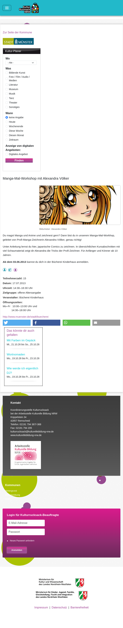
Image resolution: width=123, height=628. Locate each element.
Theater (13, 102)
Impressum (41, 607)
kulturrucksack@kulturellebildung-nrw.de (32, 431)
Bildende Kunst (17, 72)
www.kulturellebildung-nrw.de (26, 435)
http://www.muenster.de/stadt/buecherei (26, 316)
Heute (12, 121)
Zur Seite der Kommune (17, 32)
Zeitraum (13, 139)
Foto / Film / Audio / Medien (19, 78)
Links (7, 499)
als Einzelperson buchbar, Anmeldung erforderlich (4, 270)
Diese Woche (16, 130)
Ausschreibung (12, 495)
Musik (12, 93)
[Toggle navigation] (7, 8)
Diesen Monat (16, 135)
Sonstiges (14, 107)
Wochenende (16, 126)
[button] (17, 323)
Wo (8, 58)
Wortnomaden (16, 354)
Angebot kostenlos (10, 270)
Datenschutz (59, 607)
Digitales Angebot (18, 154)
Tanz (11, 98)
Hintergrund (11, 490)
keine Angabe (16, 117)
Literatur (13, 84)
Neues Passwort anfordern (22, 540)
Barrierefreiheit (80, 607)
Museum (13, 89)
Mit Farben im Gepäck (21, 340)
